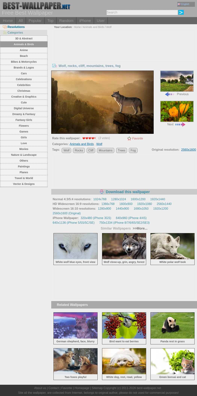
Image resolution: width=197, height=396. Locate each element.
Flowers (24, 125)
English (183, 4)
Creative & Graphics (23, 96)
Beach (24, 55)
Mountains (106, 150)
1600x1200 (138, 199)
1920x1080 (144, 204)
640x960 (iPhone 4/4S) (131, 218)
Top (50, 21)
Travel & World (24, 178)
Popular (35, 21)
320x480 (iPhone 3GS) (96, 218)
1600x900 (125, 204)
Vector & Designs (24, 183)
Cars (24, 73)
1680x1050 (141, 208)
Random (66, 21)
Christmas (23, 90)
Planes (24, 172)
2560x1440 (164, 204)
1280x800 (104, 208)
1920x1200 (160, 208)
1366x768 (107, 204)
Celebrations (24, 79)
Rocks (79, 150)
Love (24, 143)
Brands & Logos (24, 67)
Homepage (82, 388)
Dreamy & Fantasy (23, 114)
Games (24, 131)
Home (8, 21)
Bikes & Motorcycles (24, 61)
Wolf (108, 27)
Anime (24, 50)
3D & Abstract (23, 38)
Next (177, 113)
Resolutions (14, 27)
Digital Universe (24, 108)
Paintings (24, 166)
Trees (121, 150)
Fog (133, 150)
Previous (177, 83)
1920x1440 (157, 199)
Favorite (137, 138)
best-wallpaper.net (149, 388)
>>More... (139, 228)
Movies (23, 149)
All (21, 21)
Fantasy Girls (24, 119)
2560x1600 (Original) (67, 213)
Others (24, 160)
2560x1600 (188, 149)
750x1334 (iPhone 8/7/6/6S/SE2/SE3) (124, 222)
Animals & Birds (24, 44)
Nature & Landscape (23, 154)
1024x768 (99, 199)
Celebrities (24, 85)
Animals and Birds (93, 27)
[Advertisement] (124, 58)
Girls (24, 137)
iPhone (85, 21)
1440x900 (122, 208)
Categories (13, 32)
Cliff (90, 150)
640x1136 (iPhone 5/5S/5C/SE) (74, 222)
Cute (24, 102)
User (101, 21)
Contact (53, 388)
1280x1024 (118, 199)
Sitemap (97, 388)
